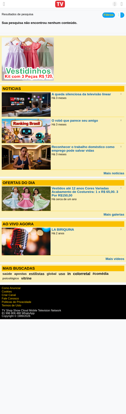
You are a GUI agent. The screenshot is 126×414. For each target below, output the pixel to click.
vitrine (26, 278)
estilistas (36, 274)
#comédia (100, 274)
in (69, 274)
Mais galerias (114, 214)
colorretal (81, 274)
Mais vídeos (115, 258)
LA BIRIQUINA (63, 229)
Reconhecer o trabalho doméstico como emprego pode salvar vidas (83, 148)
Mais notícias (114, 173)
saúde (7, 274)
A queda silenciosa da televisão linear (81, 94)
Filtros (109, 15)
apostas (20, 274)
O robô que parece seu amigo (75, 121)
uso (62, 274)
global (51, 274)
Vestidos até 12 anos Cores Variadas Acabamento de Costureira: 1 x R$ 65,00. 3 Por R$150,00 (85, 191)
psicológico (10, 278)
